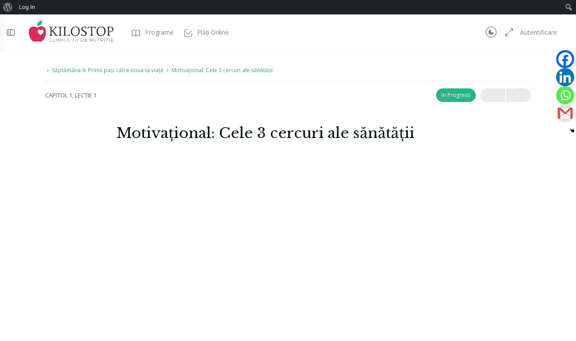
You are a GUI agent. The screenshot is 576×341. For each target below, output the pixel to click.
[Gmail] (565, 113)
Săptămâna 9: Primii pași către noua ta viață (107, 70)
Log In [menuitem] (27, 7)
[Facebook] (565, 59)
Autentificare (534, 32)
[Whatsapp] (565, 95)
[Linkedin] (565, 77)
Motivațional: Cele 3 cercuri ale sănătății (222, 70)
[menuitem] (8, 7)
